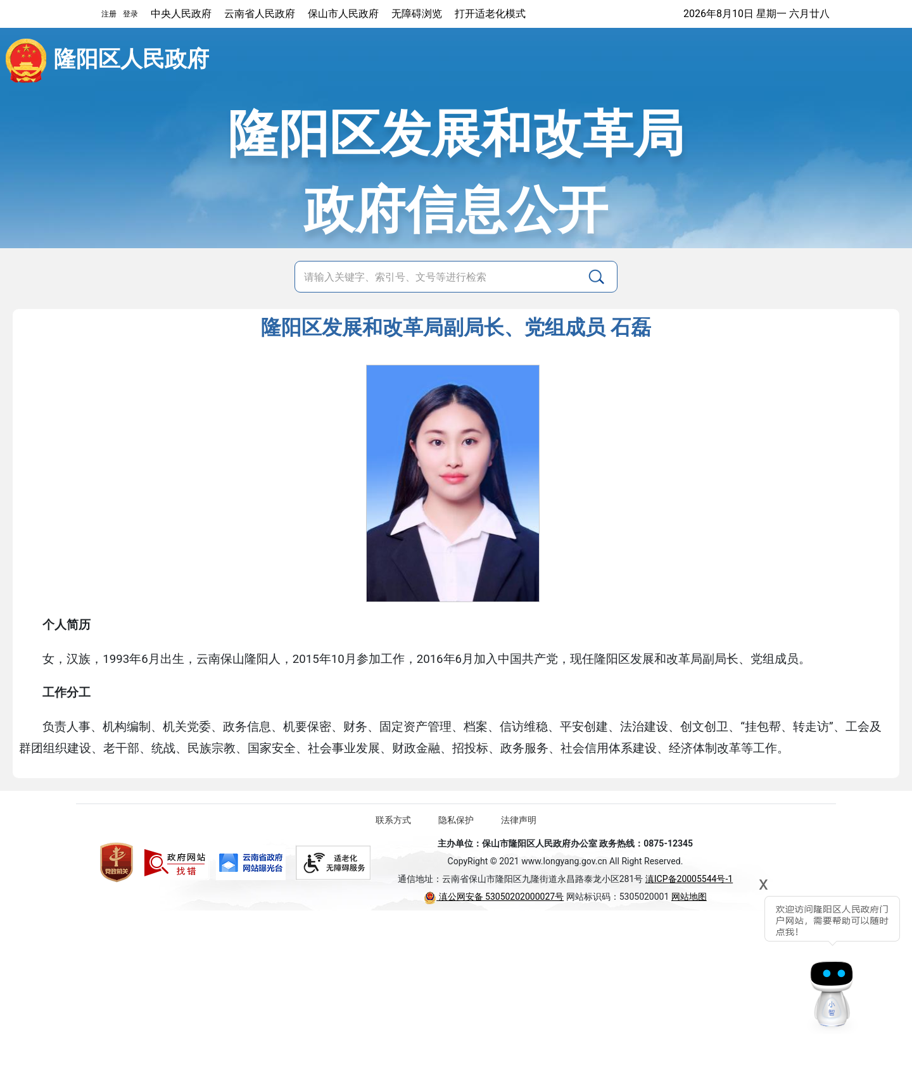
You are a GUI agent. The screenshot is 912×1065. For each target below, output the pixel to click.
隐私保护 (456, 820)
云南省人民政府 (259, 14)
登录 (130, 13)
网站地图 (689, 897)
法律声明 (518, 820)
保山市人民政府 (343, 14)
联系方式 (393, 820)
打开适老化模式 (490, 14)
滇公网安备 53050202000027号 (494, 897)
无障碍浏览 (416, 14)
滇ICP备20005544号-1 (689, 879)
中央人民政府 (181, 14)
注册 (109, 13)
